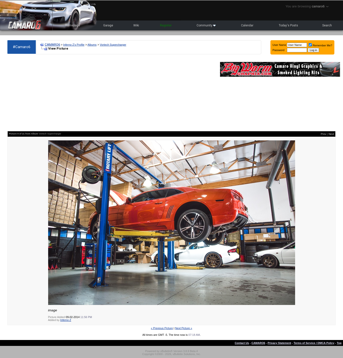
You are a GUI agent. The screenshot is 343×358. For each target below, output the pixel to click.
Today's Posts (288, 25)
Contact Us (242, 342)
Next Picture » (183, 328)
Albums (92, 44)
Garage (108, 25)
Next (331, 133)
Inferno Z (65, 320)
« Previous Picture (162, 328)
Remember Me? (320, 45)
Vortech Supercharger (113, 44)
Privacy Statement (279, 342)
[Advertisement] (111, 92)
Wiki (136, 25)
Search (327, 25)
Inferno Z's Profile (73, 44)
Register (166, 25)
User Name (279, 44)
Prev (323, 133)
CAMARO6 (52, 44)
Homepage (72, 25)
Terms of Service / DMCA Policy (314, 342)
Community (206, 25)
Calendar (247, 25)
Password (278, 50)
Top (339, 342)
